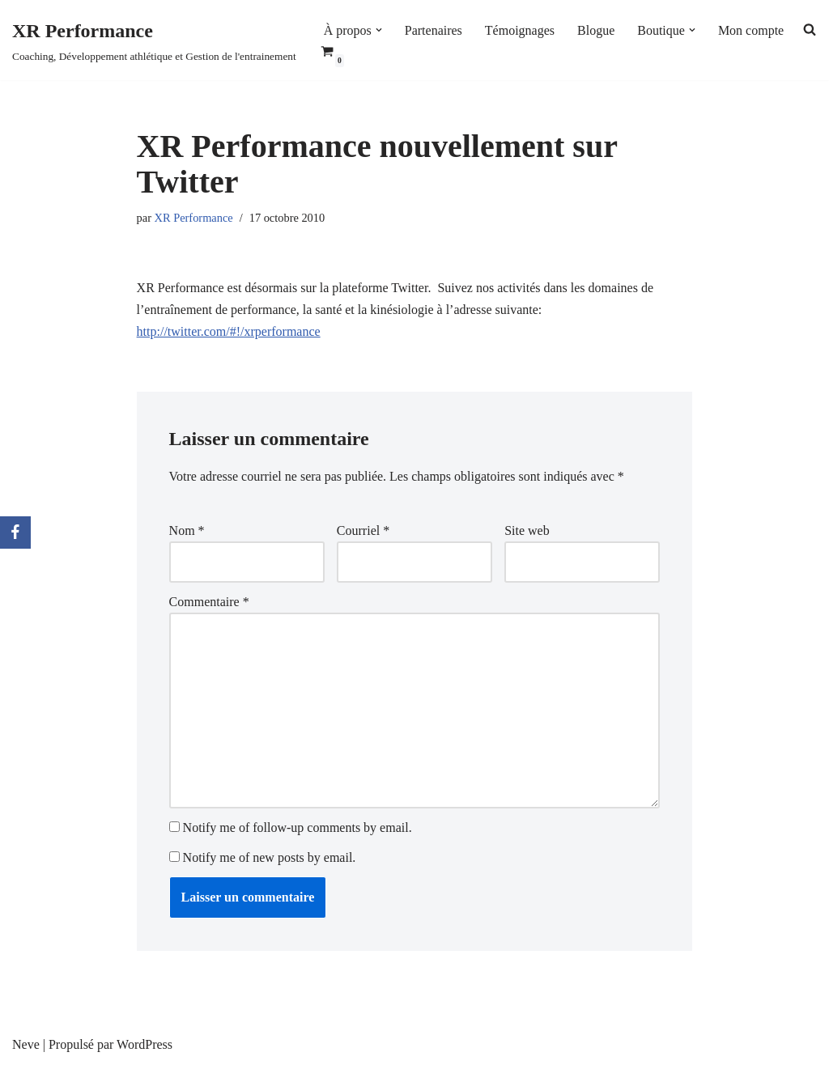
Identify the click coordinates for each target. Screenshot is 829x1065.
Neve (26, 1044)
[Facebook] (15, 532)
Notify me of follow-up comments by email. (297, 827)
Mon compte (751, 30)
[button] (379, 30)
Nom (187, 530)
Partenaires (433, 30)
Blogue (595, 30)
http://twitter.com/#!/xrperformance (229, 331)
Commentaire (209, 602)
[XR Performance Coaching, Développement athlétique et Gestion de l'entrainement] (154, 40)
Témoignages (520, 30)
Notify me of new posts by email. (269, 857)
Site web (527, 530)
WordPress (144, 1044)
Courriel (363, 530)
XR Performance (194, 217)
